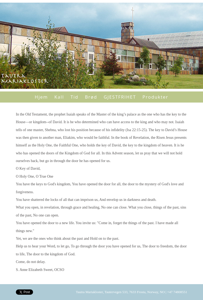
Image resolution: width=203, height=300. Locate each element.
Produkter (155, 97)
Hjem (41, 97)
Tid (75, 97)
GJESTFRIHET (120, 97)
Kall (59, 97)
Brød (91, 97)
